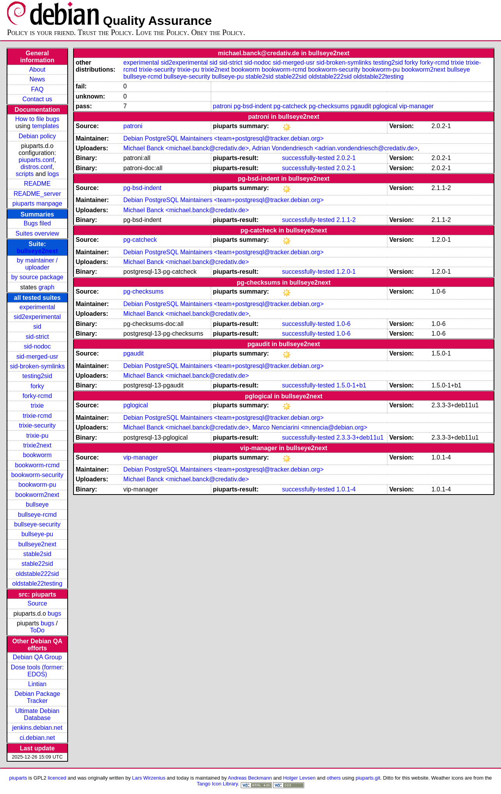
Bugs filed (37, 223)
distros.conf (37, 167)
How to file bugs (37, 119)
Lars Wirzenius (149, 778)
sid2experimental (37, 316)
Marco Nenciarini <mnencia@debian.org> (310, 427)
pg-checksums (329, 106)
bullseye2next (37, 251)
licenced (57, 778)
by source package (37, 277)
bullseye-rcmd (37, 514)
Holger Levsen (299, 778)
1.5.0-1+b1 (351, 385)
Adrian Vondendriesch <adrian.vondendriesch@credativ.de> (335, 148)
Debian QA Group (37, 657)
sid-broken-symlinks (37, 366)
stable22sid (37, 563)
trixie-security (37, 425)
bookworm (37, 455)
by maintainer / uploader (37, 264)
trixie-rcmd (37, 415)
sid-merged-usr (37, 356)
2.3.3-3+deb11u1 (360, 437)
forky (37, 386)
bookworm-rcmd (37, 465)
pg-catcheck (290, 106)
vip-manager (416, 106)
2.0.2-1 (346, 158)
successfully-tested (308, 158)
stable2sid (37, 554)
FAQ (37, 89)
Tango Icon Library (217, 784)
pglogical (385, 106)
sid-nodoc (37, 346)
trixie (37, 405)
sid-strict (37, 336)
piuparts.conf (36, 160)
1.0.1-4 (346, 489)
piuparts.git (368, 778)
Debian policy (37, 136)
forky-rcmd (37, 396)
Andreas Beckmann (250, 778)
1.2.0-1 (346, 271)
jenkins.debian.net (37, 727)
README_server (37, 193)
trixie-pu (37, 435)
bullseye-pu (37, 534)
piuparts (18, 778)
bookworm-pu (37, 484)
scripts (24, 174)
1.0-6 (343, 323)
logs (53, 174)
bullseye (37, 504)
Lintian (37, 684)
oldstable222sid (37, 573)
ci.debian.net (37, 737)
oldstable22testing (37, 583)
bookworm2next (37, 494)
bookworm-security (37, 475)
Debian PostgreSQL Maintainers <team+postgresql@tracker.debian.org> (223, 138)
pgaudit (360, 106)
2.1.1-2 (346, 220)
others (334, 778)
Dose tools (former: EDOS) (37, 671)
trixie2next (37, 445)
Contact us (37, 99)
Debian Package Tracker (37, 697)
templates (45, 126)
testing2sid (38, 376)
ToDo (37, 630)
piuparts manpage (37, 203)
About (37, 69)
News (37, 79)
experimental (37, 307)
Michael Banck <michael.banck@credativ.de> (186, 148)
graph (46, 287)
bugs (54, 613)
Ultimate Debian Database (37, 714)
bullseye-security (37, 524)
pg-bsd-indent (253, 106)
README (37, 183)
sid (37, 326)
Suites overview (37, 233)
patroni (222, 106)
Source (37, 603)
